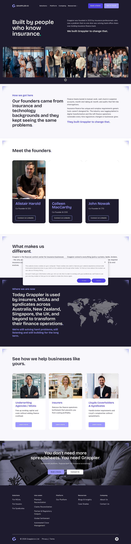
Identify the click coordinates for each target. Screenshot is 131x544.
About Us (104, 499)
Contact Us (104, 504)
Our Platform (61, 499)
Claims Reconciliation (43, 507)
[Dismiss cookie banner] (105, 262)
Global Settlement (42, 518)
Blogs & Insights (85, 499)
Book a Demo (95, 6)
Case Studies (83, 504)
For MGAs (16, 499)
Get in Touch (111, 6)
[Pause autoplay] (65, 80)
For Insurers (17, 504)
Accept (84, 280)
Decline (98, 280)
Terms (52, 539)
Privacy (45, 539)
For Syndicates (18, 508)
